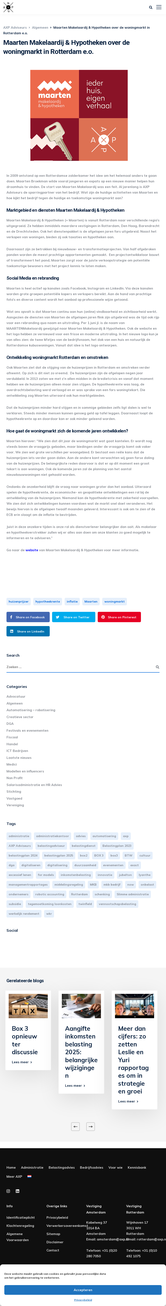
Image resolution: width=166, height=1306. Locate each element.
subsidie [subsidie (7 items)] (15, 904)
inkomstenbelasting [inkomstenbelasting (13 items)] (76, 875)
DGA (10, 724)
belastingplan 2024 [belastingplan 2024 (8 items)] (23, 855)
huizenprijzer (19, 601)
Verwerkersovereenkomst (67, 1226)
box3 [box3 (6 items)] (114, 855)
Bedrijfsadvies (91, 1167)
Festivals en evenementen (27, 730)
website (32, 550)
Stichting (13, 791)
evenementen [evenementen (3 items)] (113, 865)
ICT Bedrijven (17, 751)
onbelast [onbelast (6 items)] (147, 884)
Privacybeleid (83, 1299)
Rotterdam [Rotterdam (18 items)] (79, 894)
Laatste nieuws (19, 758)
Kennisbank (137, 1167)
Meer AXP (14, 1176)
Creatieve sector (20, 717)
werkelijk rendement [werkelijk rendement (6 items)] (24, 914)
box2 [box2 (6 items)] (83, 855)
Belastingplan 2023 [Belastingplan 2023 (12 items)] (116, 846)
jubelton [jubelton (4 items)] (125, 875)
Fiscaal (12, 737)
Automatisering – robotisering (30, 710)
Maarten (91, 601)
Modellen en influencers (25, 771)
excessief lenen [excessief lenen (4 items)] (20, 875)
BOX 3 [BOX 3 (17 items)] (99, 855)
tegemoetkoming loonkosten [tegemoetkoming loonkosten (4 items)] (50, 904)
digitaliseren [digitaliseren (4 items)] (30, 865)
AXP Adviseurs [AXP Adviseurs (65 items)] (20, 846)
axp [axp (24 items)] (126, 836)
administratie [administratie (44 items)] (19, 836)
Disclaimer (55, 1242)
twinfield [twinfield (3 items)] (85, 904)
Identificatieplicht (20, 1217)
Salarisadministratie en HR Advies (34, 785)
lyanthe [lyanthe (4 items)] (144, 875)
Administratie (32, 1167)
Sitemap (53, 1234)
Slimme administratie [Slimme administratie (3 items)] (133, 894)
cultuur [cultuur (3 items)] (144, 855)
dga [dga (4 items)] (11, 865)
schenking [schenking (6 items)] (102, 894)
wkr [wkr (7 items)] (49, 914)
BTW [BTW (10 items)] (128, 855)
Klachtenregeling (20, 1226)
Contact (52, 1250)
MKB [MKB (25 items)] (93, 884)
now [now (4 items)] (130, 884)
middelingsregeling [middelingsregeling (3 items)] (68, 884)
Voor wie (116, 1167)
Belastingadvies (62, 1167)
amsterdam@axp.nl (113, 1239)
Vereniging (15, 805)
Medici (11, 764)
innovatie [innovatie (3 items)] (105, 875)
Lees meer (20, 1062)
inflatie (72, 601)
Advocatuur (16, 696)
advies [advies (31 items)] (81, 836)
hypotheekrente (47, 601)
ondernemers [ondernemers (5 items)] (18, 894)
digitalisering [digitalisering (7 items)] (57, 865)
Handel (12, 744)
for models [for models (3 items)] (46, 875)
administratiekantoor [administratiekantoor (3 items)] (52, 836)
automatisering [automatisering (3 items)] (104, 836)
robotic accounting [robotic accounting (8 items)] (49, 894)
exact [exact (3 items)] (134, 865)
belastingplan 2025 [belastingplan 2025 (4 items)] (58, 855)
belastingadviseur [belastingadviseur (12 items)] (51, 846)
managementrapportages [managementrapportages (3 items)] (28, 884)
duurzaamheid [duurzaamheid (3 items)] (85, 865)
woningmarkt (114, 601)
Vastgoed (14, 798)
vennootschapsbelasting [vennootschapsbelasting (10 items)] (117, 904)
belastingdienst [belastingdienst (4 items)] (84, 846)
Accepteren (83, 1290)
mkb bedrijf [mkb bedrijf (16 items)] (112, 884)
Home (11, 1167)
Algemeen (14, 703)
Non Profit (14, 778)
